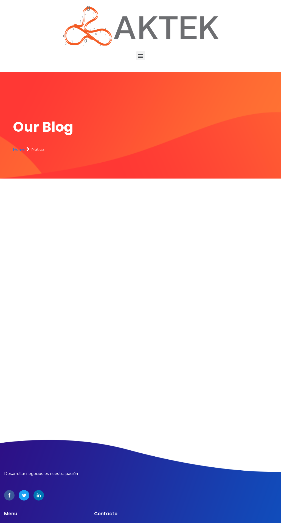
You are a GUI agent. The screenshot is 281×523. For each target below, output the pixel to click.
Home (19, 149)
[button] (140, 55)
